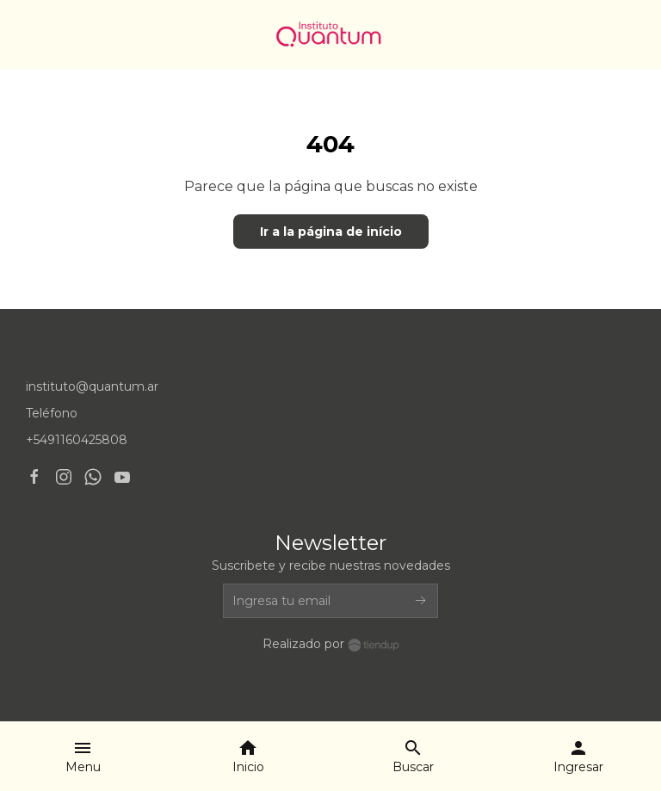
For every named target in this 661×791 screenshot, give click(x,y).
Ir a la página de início (331, 231)
